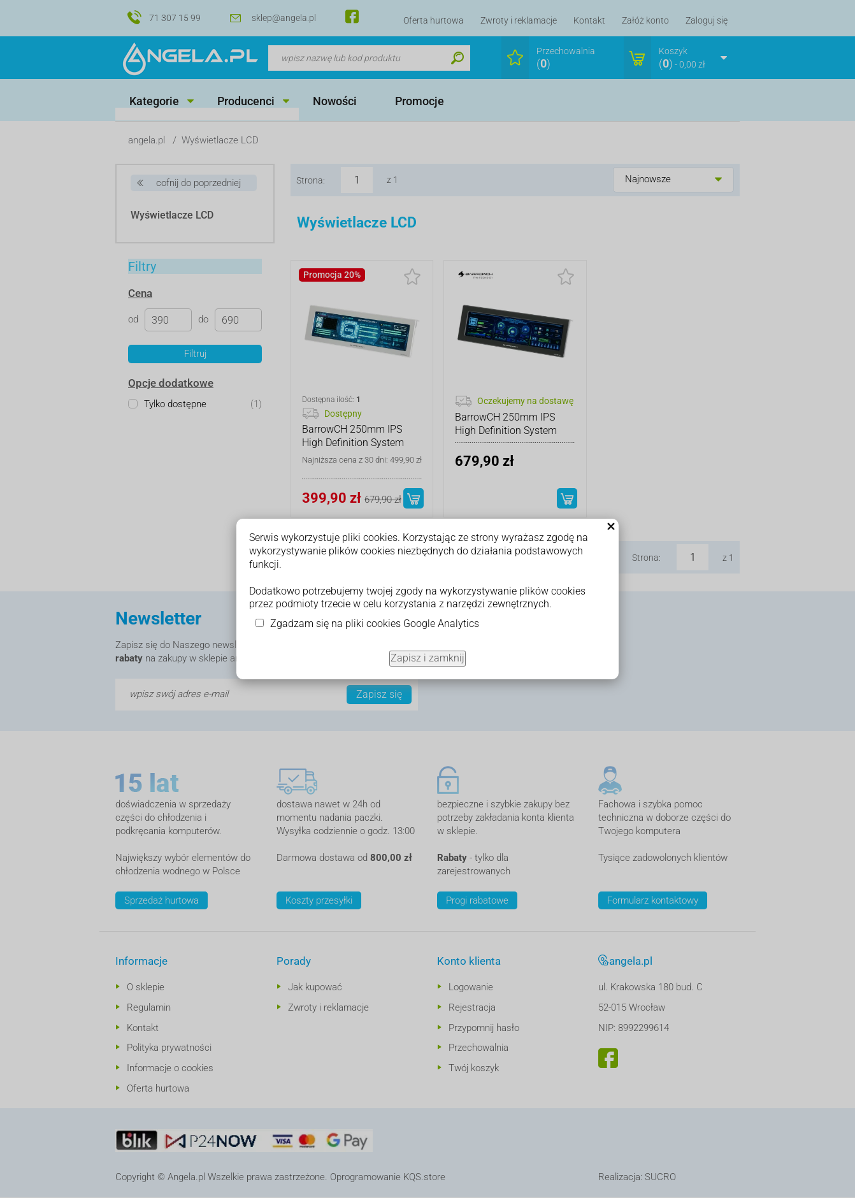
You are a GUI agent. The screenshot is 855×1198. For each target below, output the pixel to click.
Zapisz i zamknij (427, 658)
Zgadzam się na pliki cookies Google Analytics (374, 623)
